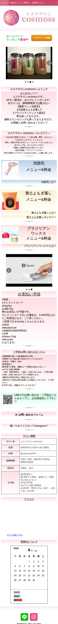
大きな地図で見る (15, 535)
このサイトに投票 (41, 38)
